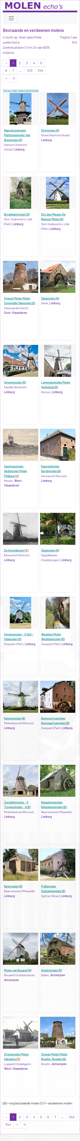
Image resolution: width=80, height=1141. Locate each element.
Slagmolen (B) (50, 298)
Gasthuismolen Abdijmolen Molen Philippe (15, 471)
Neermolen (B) (13, 886)
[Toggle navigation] (11, 18)
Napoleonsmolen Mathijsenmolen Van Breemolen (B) (17, 135)
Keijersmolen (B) (14, 718)
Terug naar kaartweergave (21, 90)
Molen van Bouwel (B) (17, 970)
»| (13, 78)
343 (29, 70)
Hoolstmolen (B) (51, 970)
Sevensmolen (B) (15, 382)
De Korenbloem (16, 550)
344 (40, 70)
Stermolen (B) (50, 130)
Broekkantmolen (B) (17, 214)
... (20, 70)
